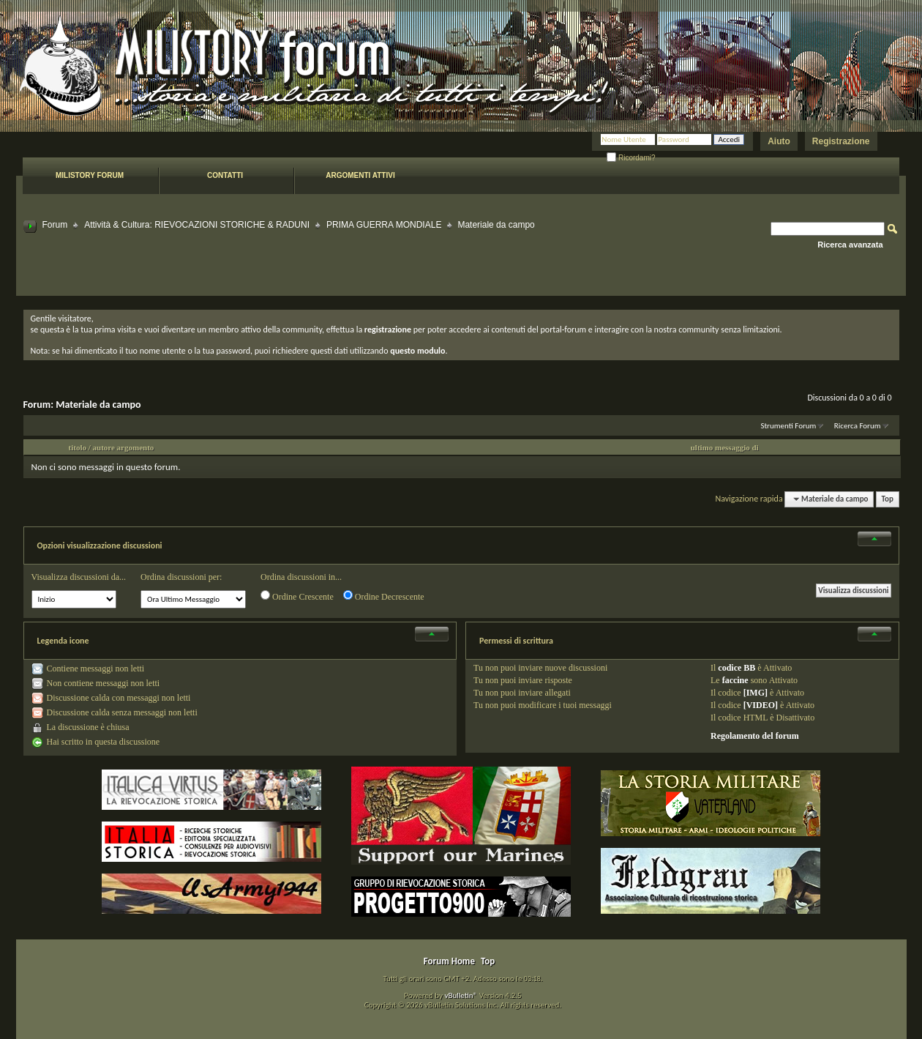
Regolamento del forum (755, 736)
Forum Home (449, 961)
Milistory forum (90, 175)
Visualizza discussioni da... (79, 577)
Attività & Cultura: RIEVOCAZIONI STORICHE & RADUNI (197, 225)
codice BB (736, 668)
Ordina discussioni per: (181, 577)
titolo (77, 447)
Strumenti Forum (788, 426)
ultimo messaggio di (725, 447)
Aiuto (779, 141)
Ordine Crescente (297, 596)
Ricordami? (631, 158)
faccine (735, 680)
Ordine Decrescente (383, 596)
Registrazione (841, 141)
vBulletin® (460, 995)
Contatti (225, 175)
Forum (55, 225)
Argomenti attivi (360, 175)
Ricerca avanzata (849, 244)
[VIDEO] (760, 705)
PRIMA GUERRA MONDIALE (383, 225)
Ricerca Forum (857, 426)
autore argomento (123, 447)
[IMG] (755, 693)
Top (887, 499)
